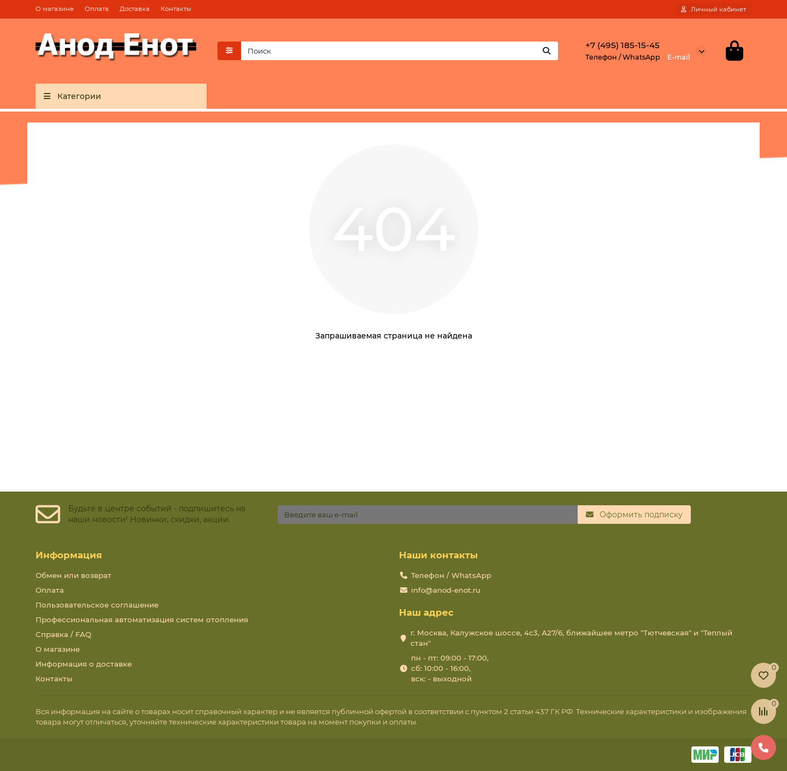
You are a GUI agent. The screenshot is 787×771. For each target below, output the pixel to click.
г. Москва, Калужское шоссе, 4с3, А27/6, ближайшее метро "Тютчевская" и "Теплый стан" (571, 637)
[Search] (400, 51)
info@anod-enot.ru (445, 590)
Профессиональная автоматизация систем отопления (142, 619)
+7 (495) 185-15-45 (622, 45)
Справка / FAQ (63, 634)
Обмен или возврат (73, 575)
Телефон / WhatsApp (451, 575)
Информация (69, 555)
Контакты (176, 9)
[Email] (428, 514)
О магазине (55, 9)
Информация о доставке (84, 663)
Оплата (97, 9)
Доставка (135, 9)
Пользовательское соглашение (97, 604)
